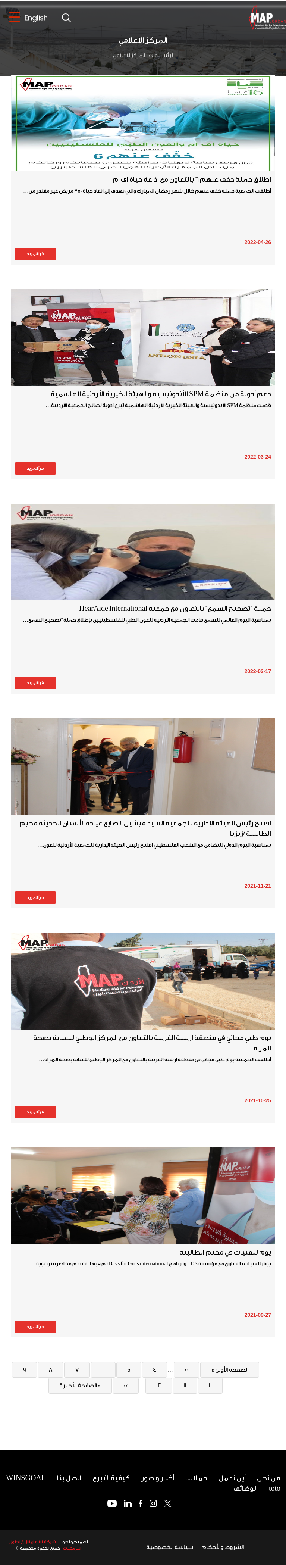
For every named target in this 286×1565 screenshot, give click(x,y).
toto (274, 1488)
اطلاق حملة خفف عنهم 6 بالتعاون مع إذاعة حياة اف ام (192, 179)
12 (155, 1385)
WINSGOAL (26, 1478)
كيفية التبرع (111, 1478)
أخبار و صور (157, 1478)
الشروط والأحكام (222, 1547)
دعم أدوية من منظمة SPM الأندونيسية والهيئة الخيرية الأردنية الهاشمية (161, 394)
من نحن (268, 1478)
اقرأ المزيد (35, 254)
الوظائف (245, 1488)
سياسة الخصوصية (169, 1547)
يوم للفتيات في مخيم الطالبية (225, 1252)
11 (180, 1385)
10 (205, 1385)
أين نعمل (232, 1478)
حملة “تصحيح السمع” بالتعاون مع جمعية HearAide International (175, 609)
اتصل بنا (69, 1478)
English (36, 19)
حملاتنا (196, 1478)
